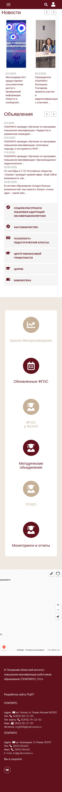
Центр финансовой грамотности (22, 254)
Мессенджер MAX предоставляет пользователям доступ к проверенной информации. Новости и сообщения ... (16, 89)
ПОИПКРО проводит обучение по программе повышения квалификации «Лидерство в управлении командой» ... (30, 130)
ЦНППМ (13, 268)
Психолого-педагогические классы (26, 238)
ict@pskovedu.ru (23, 753)
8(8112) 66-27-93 (21, 716)
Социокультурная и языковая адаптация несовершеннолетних (25, 210)
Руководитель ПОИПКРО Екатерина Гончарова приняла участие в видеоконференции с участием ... (46, 89)
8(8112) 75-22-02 (29, 719)
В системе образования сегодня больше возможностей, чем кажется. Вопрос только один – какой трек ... (29, 189)
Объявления (18, 114)
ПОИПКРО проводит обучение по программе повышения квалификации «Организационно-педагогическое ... (30, 159)
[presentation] (46, 12)
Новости (11, 12)
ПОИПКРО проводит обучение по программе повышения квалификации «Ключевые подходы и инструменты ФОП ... (30, 145)
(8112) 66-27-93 (22, 723)
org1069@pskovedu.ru (28, 727)
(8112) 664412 (18, 746)
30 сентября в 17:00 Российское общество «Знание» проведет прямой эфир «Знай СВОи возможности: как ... (30, 174)
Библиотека (17, 279)
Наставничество (21, 226)
